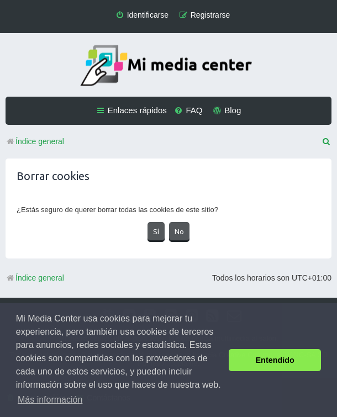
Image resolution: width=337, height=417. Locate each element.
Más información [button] (50, 399)
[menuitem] (141, 15)
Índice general (35, 277)
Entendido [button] (275, 360)
